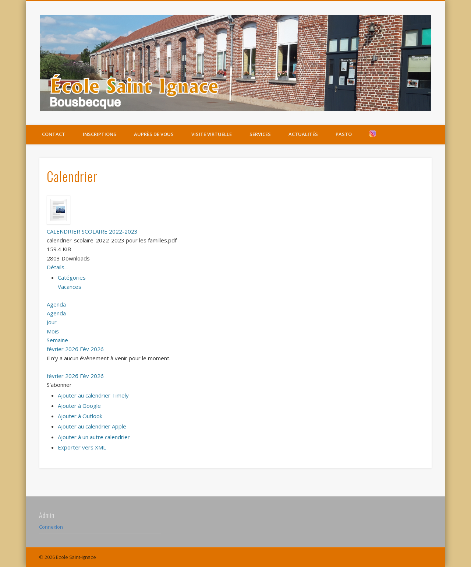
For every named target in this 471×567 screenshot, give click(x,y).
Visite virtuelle (211, 134)
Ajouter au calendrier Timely (93, 395)
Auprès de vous (154, 134)
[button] (59, 384)
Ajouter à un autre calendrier (94, 437)
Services (260, 134)
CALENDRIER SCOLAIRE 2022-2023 (92, 231)
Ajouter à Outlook (80, 416)
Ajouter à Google (79, 405)
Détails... (57, 267)
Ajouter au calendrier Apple (92, 426)
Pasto (344, 134)
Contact (53, 134)
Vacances (69, 286)
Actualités (303, 134)
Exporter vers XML (82, 447)
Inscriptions (99, 134)
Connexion (51, 527)
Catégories (72, 277)
